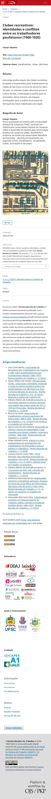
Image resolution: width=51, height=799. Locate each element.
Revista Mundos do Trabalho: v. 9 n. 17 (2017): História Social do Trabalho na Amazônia (27, 462)
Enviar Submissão (13, 728)
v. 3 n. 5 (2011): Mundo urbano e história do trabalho (24, 11)
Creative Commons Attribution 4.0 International (24, 768)
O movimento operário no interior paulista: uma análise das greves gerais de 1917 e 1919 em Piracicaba (27, 404)
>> (23, 513)
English (7, 707)
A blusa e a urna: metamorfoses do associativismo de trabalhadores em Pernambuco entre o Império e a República (26, 444)
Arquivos (14, 9)
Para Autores (9, 687)
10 (18, 513)
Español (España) (12, 711)
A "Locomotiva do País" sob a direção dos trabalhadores (27, 470)
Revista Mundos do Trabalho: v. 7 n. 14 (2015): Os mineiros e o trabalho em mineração (27, 421)
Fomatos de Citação (13, 266)
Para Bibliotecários (11, 691)
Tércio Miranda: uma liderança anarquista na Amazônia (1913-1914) (26, 457)
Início (5, 9)
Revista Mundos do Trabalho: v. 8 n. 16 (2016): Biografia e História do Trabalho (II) (26, 394)
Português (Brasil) (12, 715)
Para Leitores (9, 683)
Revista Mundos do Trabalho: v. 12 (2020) (27, 378)
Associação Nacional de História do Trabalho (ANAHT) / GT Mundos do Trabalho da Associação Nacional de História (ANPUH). (24, 753)
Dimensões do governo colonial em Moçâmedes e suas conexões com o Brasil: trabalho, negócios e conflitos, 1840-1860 (28, 431)
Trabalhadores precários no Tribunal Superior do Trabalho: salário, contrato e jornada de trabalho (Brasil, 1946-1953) (27, 501)
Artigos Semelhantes (14, 362)
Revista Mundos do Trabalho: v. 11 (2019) (24, 474)
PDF (8, 223)
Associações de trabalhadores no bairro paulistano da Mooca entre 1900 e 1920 (25, 416)
